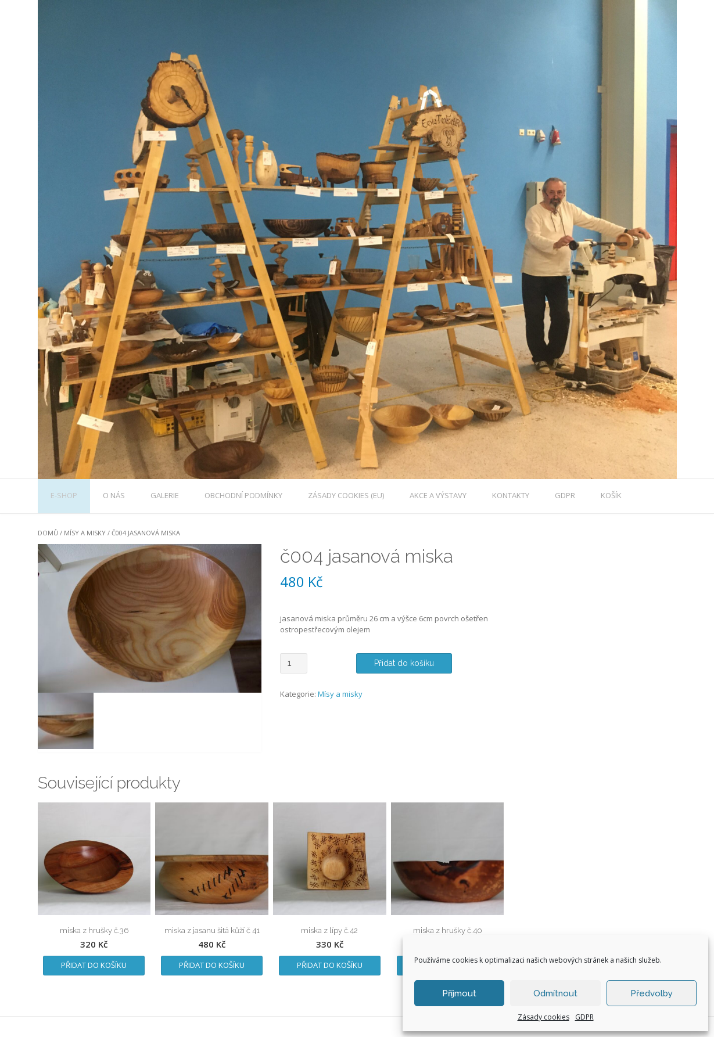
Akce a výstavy (438, 495)
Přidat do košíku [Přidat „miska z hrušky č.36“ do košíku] (94, 965)
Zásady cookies (543, 1017)
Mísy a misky (85, 532)
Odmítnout (555, 993)
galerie (164, 495)
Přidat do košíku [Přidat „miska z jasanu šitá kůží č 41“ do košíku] (212, 965)
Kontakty (510, 495)
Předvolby (651, 993)
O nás (114, 495)
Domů (48, 532)
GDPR (584, 1017)
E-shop (64, 495)
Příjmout (459, 993)
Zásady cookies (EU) (346, 495)
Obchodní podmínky (243, 495)
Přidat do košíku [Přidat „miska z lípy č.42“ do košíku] (330, 965)
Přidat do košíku (404, 663)
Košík (611, 495)
